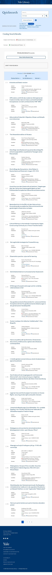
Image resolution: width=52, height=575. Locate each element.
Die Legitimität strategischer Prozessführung (24, 242)
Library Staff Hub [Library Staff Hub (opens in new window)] (8, 564)
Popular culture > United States (24, 39)
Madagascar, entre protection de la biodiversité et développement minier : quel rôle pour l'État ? (25, 429)
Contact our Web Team (9, 553)
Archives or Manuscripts (26, 25)
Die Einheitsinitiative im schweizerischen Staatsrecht (26, 272)
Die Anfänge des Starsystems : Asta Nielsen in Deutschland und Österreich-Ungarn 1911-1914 (24, 170)
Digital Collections (33, 27)
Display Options (15, 78)
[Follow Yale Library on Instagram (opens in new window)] (5, 538)
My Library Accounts (9, 549)
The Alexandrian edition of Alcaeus (21, 134)
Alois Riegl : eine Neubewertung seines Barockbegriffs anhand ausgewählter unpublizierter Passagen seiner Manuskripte (26, 151)
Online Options (26, 264)
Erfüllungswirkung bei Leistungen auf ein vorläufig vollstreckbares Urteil (25, 287)
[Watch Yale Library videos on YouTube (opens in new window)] (7, 538)
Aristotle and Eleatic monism (18, 82)
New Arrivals (23, 28)
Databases (22, 27)
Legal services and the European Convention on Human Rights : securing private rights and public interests (27, 394)
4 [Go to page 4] (29, 522)
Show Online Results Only (26, 57)
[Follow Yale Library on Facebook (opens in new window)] (3, 538)
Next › (33, 73)
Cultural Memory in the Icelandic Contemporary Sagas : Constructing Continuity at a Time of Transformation (26, 224)
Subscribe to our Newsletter (11, 551)
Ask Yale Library (7, 547)
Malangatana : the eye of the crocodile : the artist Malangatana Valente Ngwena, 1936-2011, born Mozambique (25, 467)
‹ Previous (26, 73)
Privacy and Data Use (9, 562)
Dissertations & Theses (15, 45)
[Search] (35, 12)
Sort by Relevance (27, 78)
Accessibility (6, 557)
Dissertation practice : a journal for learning (23, 256)
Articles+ (38, 25)
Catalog (31, 23)
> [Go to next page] (31, 522)
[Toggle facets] (45, 65)
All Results (22, 23)
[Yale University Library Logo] (26, 2)
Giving (5, 560)
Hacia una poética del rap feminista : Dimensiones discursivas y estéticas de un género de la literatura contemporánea (25, 341)
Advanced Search (27, 20)
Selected (37, 78)
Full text (24, 109)
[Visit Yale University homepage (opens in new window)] (6, 543)
